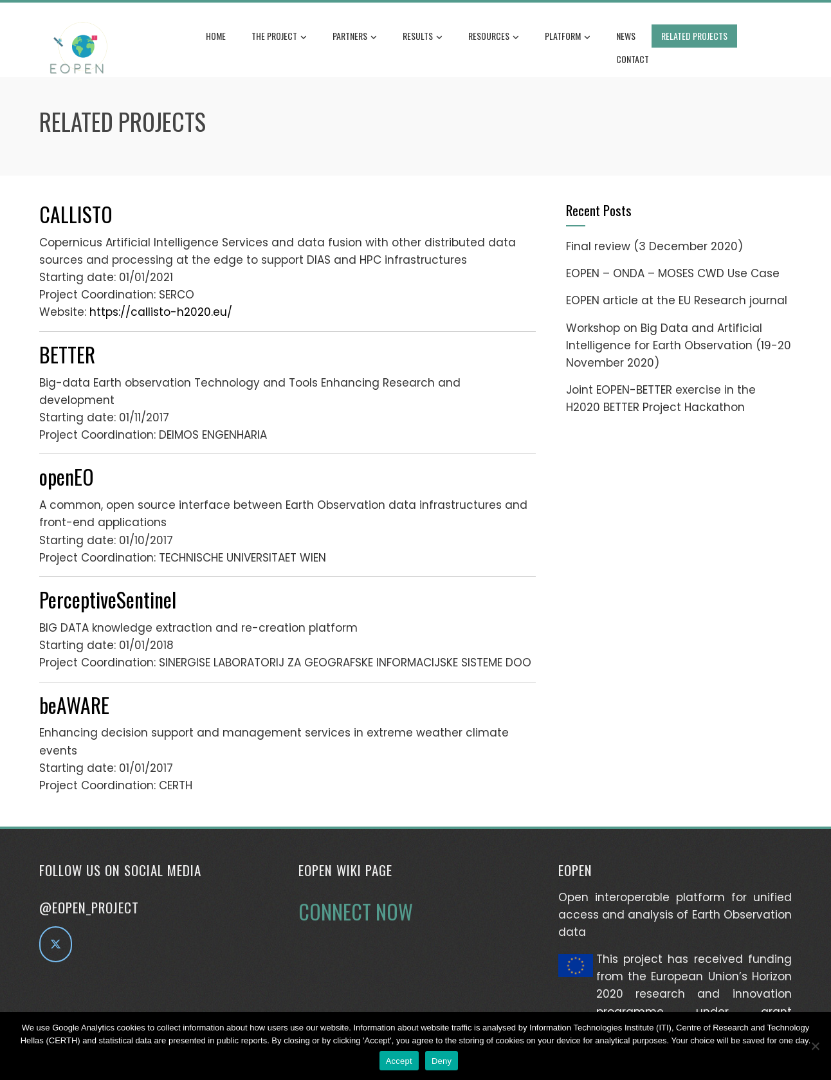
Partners (355, 36)
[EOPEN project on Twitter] (55, 944)
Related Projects (694, 35)
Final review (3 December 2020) (654, 246)
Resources (493, 36)
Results (423, 36)
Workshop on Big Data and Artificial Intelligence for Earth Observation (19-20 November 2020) (678, 345)
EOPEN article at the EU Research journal (676, 300)
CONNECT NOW (355, 911)
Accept (399, 1061)
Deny (442, 1061)
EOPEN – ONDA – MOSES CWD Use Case (673, 273)
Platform (567, 36)
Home (216, 35)
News (625, 35)
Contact (632, 59)
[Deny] (814, 1045)
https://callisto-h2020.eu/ (160, 312)
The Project (279, 36)
